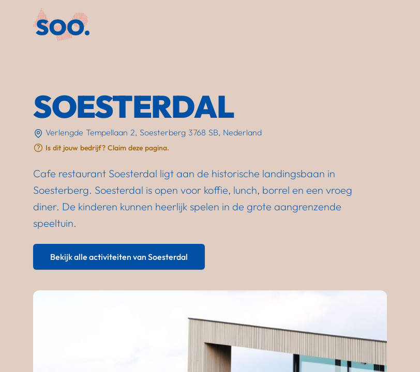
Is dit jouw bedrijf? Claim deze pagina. (107, 147)
